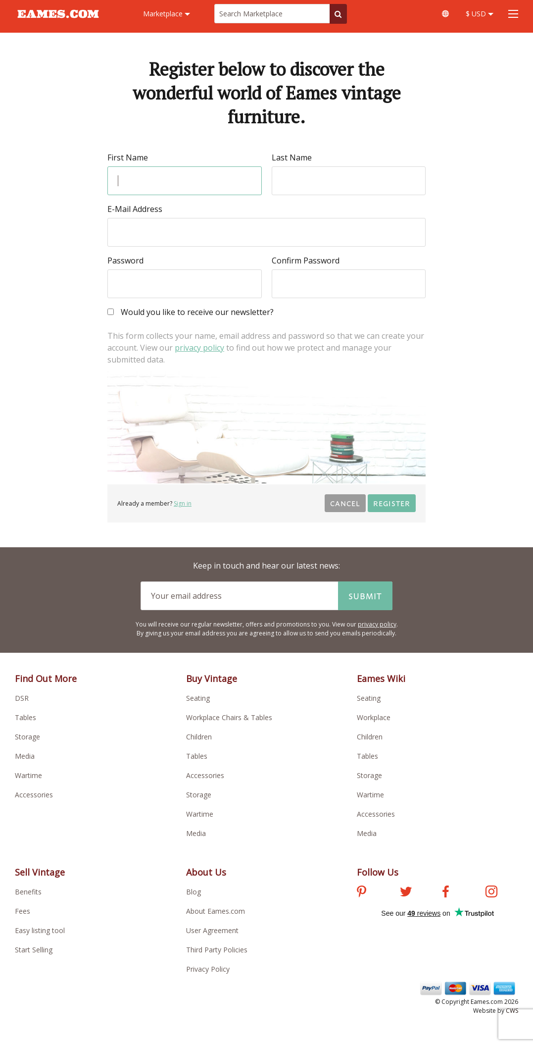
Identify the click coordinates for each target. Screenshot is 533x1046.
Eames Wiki (381, 678)
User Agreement (212, 930)
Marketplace (166, 13)
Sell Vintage (40, 872)
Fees (22, 911)
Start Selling (33, 949)
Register (391, 503)
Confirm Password (305, 260)
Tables (25, 717)
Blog (193, 891)
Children (199, 736)
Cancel (345, 503)
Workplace (373, 717)
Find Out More (46, 678)
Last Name (292, 157)
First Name (127, 157)
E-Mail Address (134, 209)
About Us (206, 872)
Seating (198, 698)
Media (25, 756)
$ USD (479, 13)
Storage (27, 736)
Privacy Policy (208, 969)
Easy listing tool (40, 930)
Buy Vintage (211, 678)
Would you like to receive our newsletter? (190, 312)
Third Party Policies (216, 949)
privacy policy (199, 347)
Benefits (28, 891)
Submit (365, 595)
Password (125, 260)
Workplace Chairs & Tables (229, 717)
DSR (22, 698)
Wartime (28, 775)
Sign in (183, 503)
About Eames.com (215, 911)
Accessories (34, 794)
